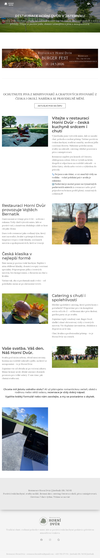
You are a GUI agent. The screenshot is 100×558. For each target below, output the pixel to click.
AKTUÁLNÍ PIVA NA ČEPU (50, 106)
